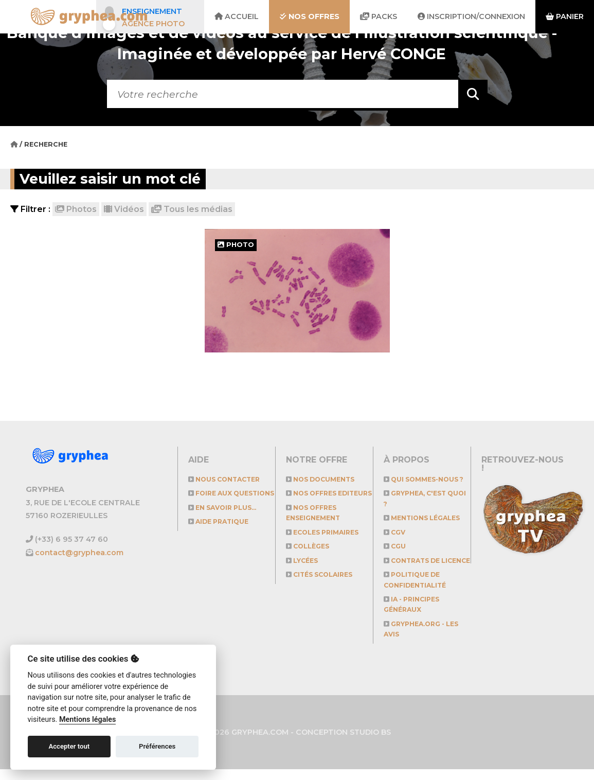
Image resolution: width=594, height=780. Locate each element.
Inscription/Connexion (471, 16)
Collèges (309, 557)
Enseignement (152, 11)
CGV (395, 532)
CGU (395, 546)
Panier (565, 16)
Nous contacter (227, 479)
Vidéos (124, 209)
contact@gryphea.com (79, 552)
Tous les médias (191, 209)
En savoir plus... (225, 518)
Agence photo (153, 23)
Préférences (157, 746)
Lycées (303, 571)
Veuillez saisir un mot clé (117, 179)
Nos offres (309, 16)
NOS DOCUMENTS (322, 479)
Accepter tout (68, 746)
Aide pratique (221, 532)
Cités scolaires (322, 585)
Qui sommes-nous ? (427, 479)
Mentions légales (424, 518)
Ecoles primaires (325, 542)
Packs (378, 16)
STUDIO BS (370, 742)
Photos (76, 209)
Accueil (236, 16)
